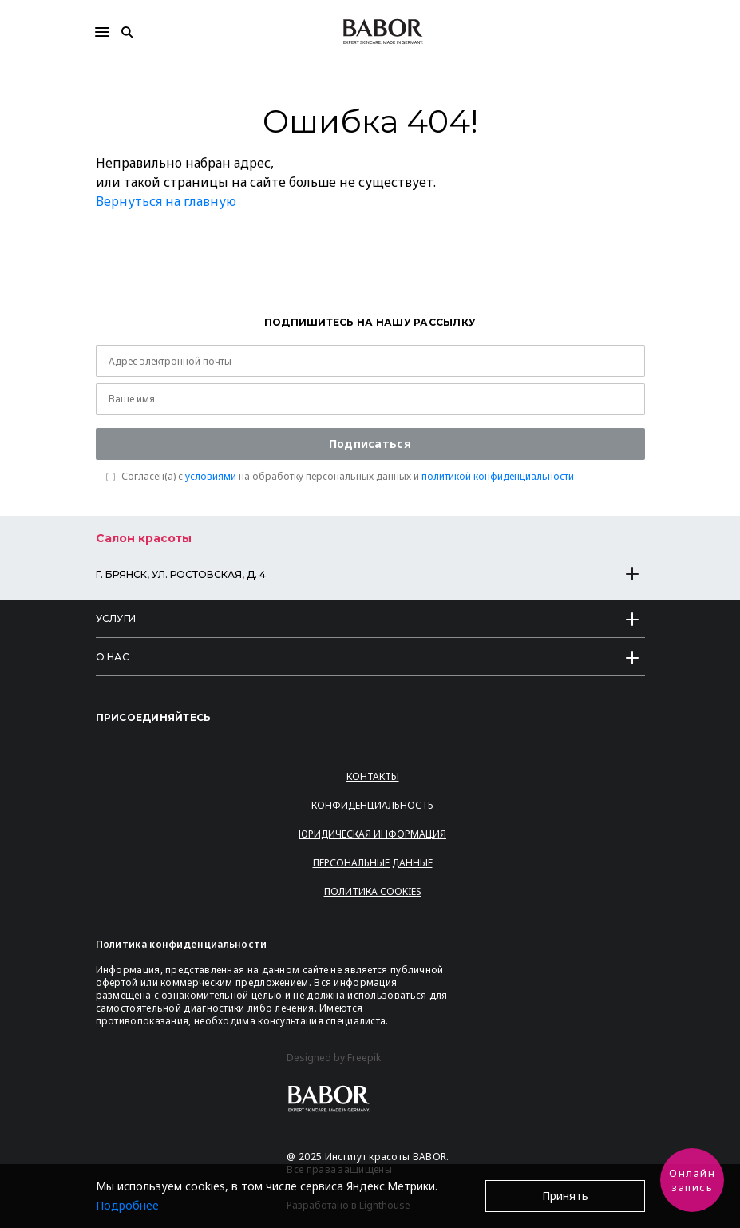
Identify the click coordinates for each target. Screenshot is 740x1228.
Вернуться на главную (166, 201)
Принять (565, 1195)
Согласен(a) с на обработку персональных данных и (347, 476)
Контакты (372, 776)
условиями (210, 476)
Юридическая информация (372, 834)
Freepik (364, 1058)
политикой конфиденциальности (497, 476)
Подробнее (127, 1205)
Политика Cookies (372, 891)
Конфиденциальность (372, 805)
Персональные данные (373, 863)
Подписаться (370, 443)
